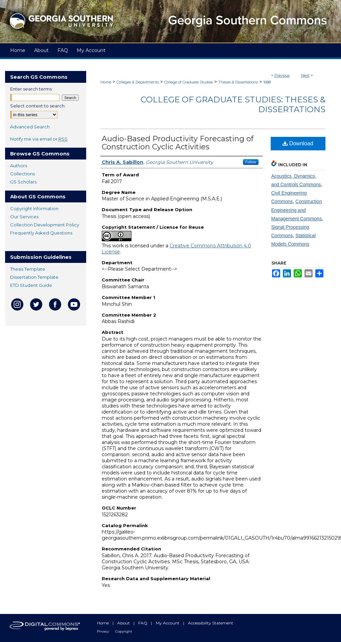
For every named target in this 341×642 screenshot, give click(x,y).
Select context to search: (38, 105)
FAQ (143, 622)
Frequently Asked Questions (41, 233)
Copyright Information (34, 208)
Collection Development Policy (44, 224)
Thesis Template (27, 269)
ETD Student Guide (31, 285)
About (124, 622)
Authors (18, 165)
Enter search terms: (31, 89)
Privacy (103, 631)
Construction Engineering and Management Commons (296, 210)
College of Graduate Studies (188, 82)
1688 (267, 82)
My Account (168, 622)
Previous (282, 75)
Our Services (24, 216)
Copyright (123, 631)
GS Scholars (23, 181)
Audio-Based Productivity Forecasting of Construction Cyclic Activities (177, 142)
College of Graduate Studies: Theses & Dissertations (233, 104)
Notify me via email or (39, 139)
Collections (22, 173)
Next (305, 75)
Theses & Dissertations (238, 82)
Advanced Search (30, 126)
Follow (250, 162)
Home (105, 82)
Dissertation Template (34, 277)
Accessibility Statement (210, 622)
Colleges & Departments (138, 82)
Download (298, 143)
